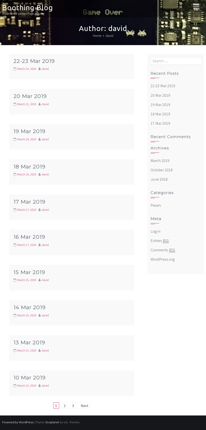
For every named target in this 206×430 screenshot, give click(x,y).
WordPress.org (162, 259)
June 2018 (159, 179)
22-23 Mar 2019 (34, 61)
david (45, 69)
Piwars (156, 205)
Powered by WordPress (17, 422)
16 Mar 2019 (29, 237)
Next (84, 405)
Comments (163, 250)
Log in (155, 231)
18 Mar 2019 (29, 166)
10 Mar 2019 (29, 377)
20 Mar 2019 (30, 96)
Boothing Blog (27, 7)
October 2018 (162, 169)
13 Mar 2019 (29, 342)
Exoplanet (52, 422)
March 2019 (160, 160)
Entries (160, 240)
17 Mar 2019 (29, 202)
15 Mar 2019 (29, 272)
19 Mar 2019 (29, 131)
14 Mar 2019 (29, 307)
